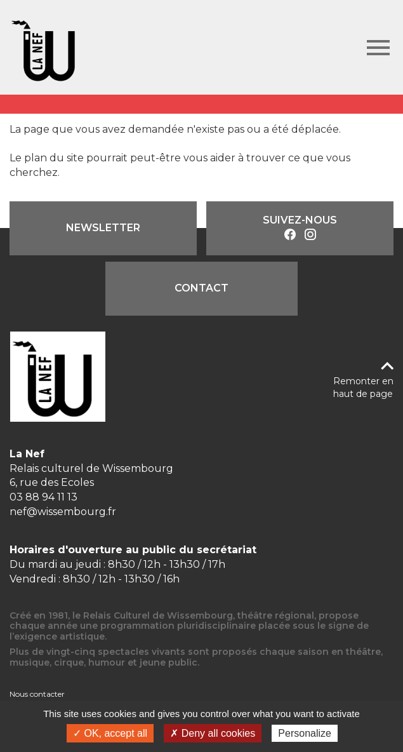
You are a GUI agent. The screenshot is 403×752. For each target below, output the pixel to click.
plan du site (54, 158)
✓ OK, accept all (110, 733)
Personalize (304, 733)
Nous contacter (37, 694)
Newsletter (103, 228)
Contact (201, 288)
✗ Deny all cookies (212, 733)
